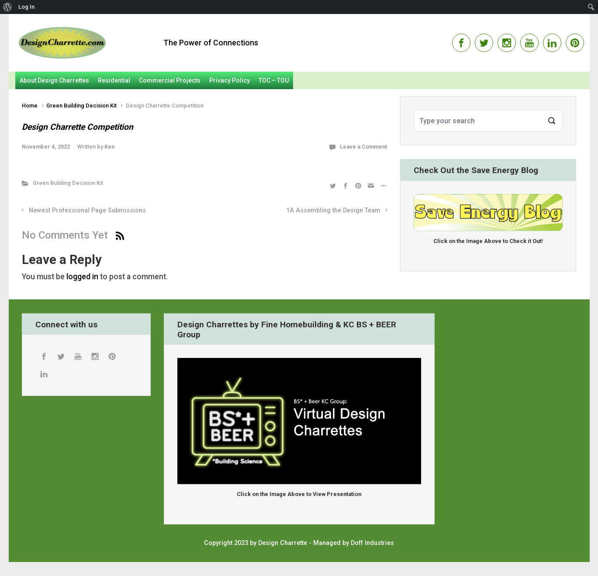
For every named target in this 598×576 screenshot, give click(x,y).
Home (30, 105)
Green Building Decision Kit (81, 105)
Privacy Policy (229, 80)
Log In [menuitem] (26, 6)
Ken (109, 146)
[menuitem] (7, 7)
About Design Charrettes (54, 80)
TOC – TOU (274, 80)
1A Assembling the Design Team (333, 210)
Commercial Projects (169, 80)
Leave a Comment (363, 146)
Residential (114, 80)
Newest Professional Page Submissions (87, 210)
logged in (82, 276)
